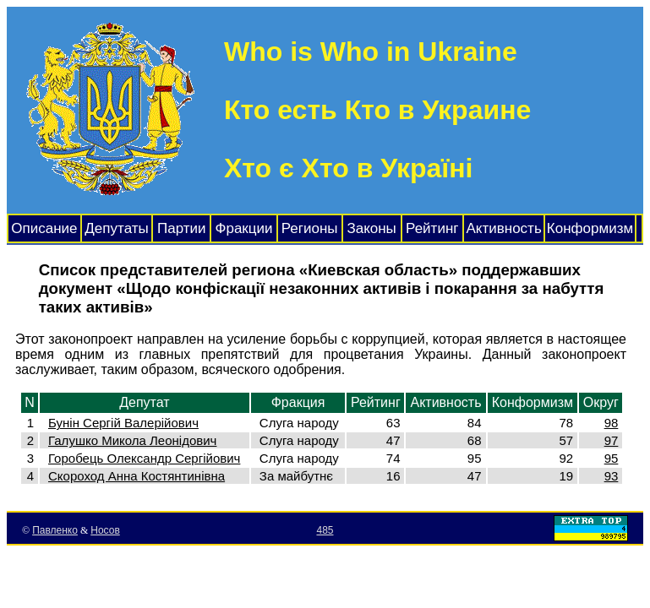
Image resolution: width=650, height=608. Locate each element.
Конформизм (590, 228)
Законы (371, 228)
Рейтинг (432, 228)
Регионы (309, 228)
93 (611, 476)
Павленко (55, 530)
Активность (503, 228)
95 (611, 458)
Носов (105, 530)
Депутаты (116, 228)
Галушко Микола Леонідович (132, 440)
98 (611, 422)
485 (324, 530)
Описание (44, 228)
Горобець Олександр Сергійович (144, 458)
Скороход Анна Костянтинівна (136, 476)
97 (611, 440)
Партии (181, 228)
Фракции (244, 228)
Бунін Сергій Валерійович (123, 422)
